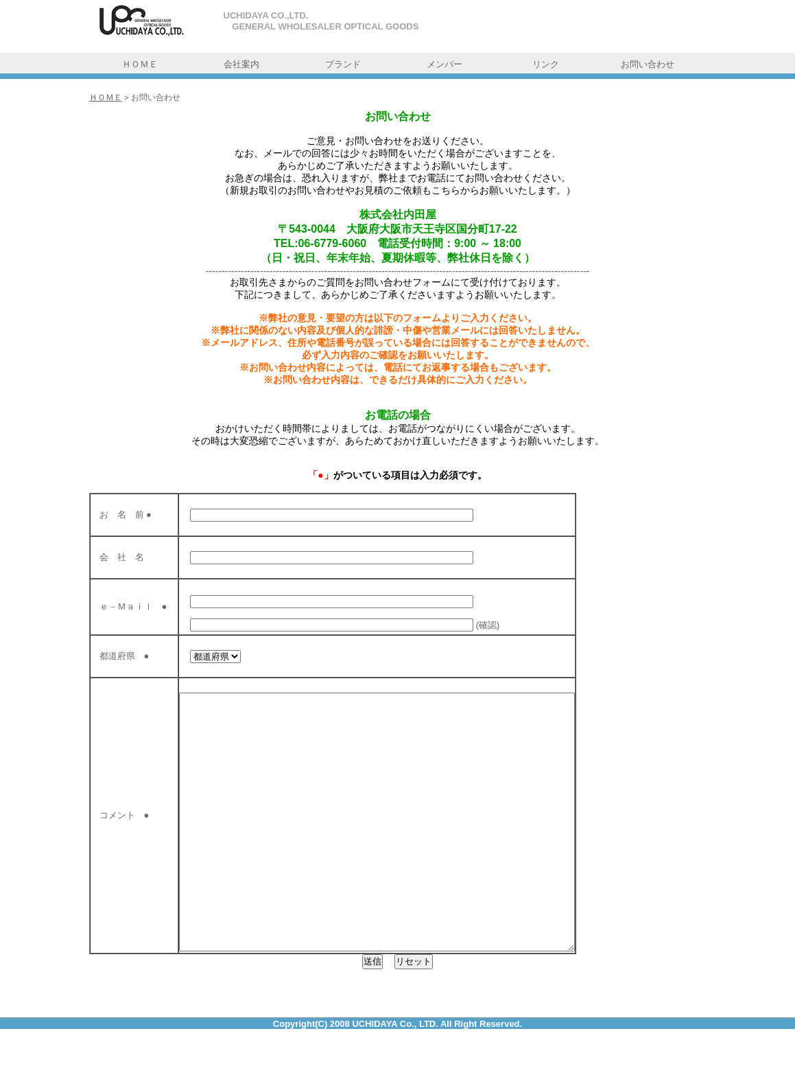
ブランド (343, 64)
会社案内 (241, 64)
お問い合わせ (647, 64)
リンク (545, 64)
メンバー (444, 64)
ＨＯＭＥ (140, 64)
